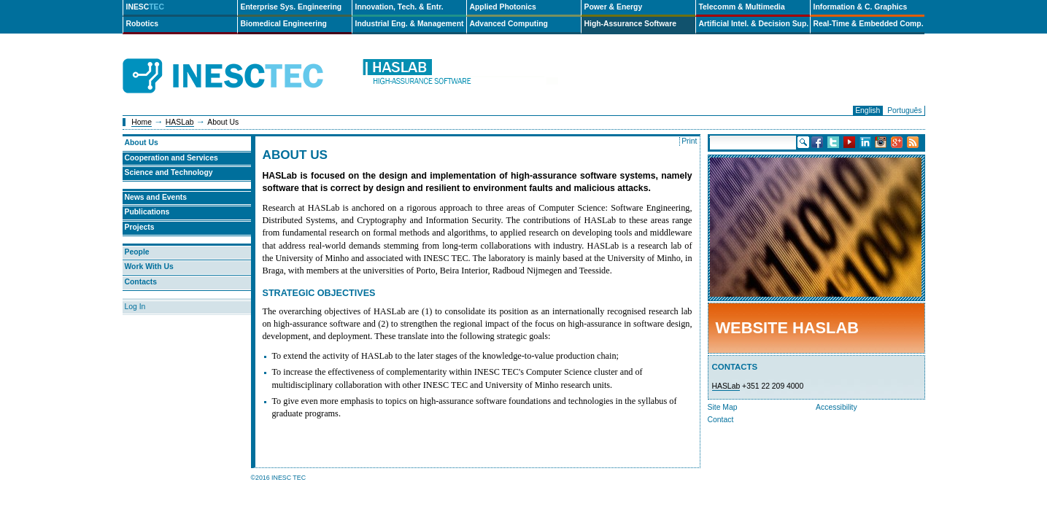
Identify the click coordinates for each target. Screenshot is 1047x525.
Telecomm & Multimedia (742, 7)
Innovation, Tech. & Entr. (399, 7)
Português (904, 110)
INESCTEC (239, 60)
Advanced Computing (509, 24)
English (867, 110)
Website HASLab (787, 328)
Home (141, 122)
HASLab (180, 122)
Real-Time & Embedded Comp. (869, 24)
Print (689, 141)
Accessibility (836, 407)
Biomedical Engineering (284, 24)
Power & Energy (613, 7)
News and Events (156, 197)
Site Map (723, 407)
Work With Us (149, 266)
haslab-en (459, 76)
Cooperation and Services (171, 158)
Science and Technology (169, 172)
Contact (721, 420)
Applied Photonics (503, 7)
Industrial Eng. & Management (409, 24)
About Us (141, 143)
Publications (147, 212)
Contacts (141, 282)
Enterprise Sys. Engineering (291, 7)
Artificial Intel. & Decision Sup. (754, 24)
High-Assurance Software (630, 24)
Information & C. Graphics (861, 7)
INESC (145, 7)
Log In (135, 307)
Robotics (142, 24)
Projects (140, 227)
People (137, 252)
